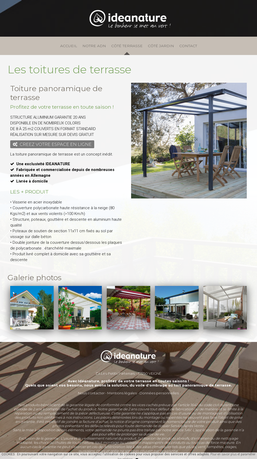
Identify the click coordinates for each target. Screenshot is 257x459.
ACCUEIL (68, 45)
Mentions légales (122, 393)
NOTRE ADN (94, 45)
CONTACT (188, 45)
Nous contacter (91, 393)
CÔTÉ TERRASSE (127, 45)
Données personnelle (158, 393)
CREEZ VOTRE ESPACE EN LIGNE (52, 144)
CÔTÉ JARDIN (161, 45)
